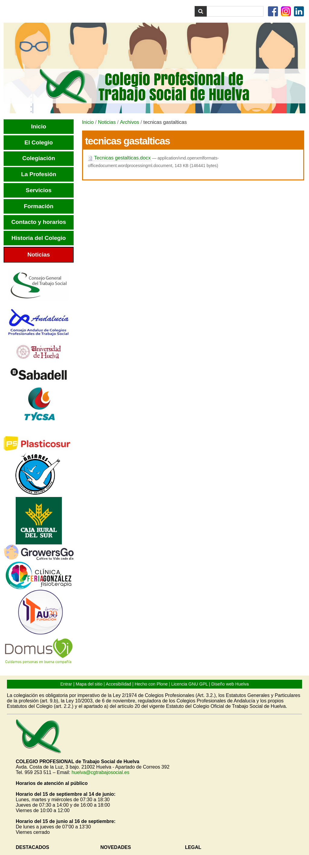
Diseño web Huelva (230, 684)
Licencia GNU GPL (189, 684)
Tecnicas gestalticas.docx (120, 158)
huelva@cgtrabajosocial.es (100, 772)
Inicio (88, 122)
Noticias (107, 122)
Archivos (129, 122)
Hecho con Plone (151, 684)
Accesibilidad (118, 684)
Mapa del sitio (89, 684)
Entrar (66, 684)
